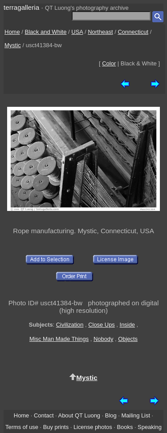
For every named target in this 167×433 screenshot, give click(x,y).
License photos (92, 427)
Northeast (100, 31)
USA (77, 31)
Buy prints (56, 427)
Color (109, 63)
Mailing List (135, 415)
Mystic (12, 45)
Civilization (70, 324)
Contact (43, 415)
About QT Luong (79, 415)
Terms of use (21, 427)
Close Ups (101, 324)
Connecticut (133, 31)
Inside (127, 324)
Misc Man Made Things (59, 339)
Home (12, 31)
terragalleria (21, 7)
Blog (111, 415)
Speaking (150, 427)
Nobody (104, 339)
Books (125, 427)
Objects (128, 339)
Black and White (46, 31)
